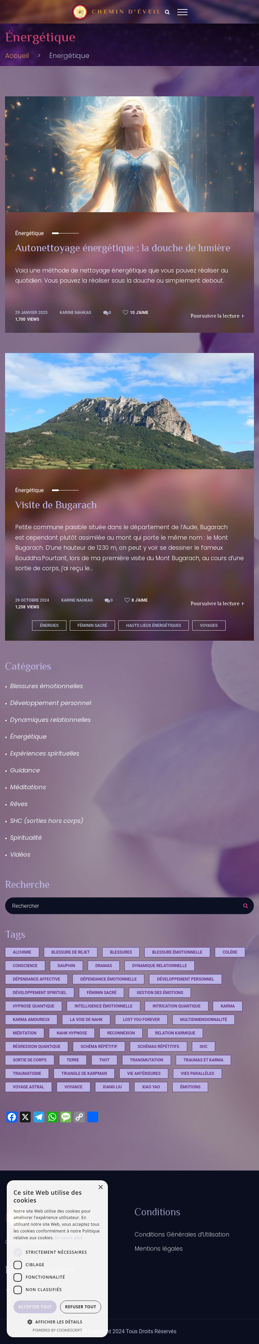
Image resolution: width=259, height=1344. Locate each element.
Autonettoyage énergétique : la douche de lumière (122, 249)
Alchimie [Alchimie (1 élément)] (22, 952)
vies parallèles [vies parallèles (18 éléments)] (197, 1073)
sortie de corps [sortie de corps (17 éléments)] (30, 1060)
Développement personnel (50, 703)
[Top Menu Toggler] (182, 12)
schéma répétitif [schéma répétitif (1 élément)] (99, 1046)
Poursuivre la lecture (217, 316)
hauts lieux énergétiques (153, 625)
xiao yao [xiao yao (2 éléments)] (151, 1087)
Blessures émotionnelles (46, 686)
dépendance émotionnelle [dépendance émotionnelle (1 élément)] (108, 979)
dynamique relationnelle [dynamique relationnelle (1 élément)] (159, 965)
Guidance (25, 770)
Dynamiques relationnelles (50, 719)
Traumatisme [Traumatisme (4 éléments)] (27, 1073)
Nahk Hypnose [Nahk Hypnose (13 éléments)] (72, 1033)
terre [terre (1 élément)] (73, 1060)
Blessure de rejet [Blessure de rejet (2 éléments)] (71, 952)
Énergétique (29, 233)
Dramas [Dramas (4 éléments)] (103, 965)
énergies (49, 625)
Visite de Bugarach (56, 506)
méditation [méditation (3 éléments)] (24, 1033)
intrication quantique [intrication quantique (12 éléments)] (176, 1006)
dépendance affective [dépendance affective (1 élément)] (36, 979)
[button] (57, 1322)
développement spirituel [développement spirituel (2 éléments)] (39, 992)
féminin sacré (92, 625)
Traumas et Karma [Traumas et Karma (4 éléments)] (203, 1060)
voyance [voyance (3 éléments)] (73, 1087)
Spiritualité (26, 837)
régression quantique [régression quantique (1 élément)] (36, 1046)
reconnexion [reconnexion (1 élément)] (121, 1033)
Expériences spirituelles (44, 753)
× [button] (100, 1187)
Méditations (28, 787)
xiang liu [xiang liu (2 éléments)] (112, 1087)
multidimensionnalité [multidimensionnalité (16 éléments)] (203, 1019)
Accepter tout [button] (35, 1307)
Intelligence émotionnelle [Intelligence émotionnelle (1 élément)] (103, 1006)
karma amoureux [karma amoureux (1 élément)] (31, 1019)
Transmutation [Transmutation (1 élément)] (146, 1060)
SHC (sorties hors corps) (46, 821)
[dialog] (57, 1258)
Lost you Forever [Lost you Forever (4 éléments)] (141, 1019)
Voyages (209, 625)
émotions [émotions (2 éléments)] (190, 1087)
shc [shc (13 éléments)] (204, 1046)
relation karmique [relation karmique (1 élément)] (175, 1033)
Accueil (17, 55)
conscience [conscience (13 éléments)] (25, 965)
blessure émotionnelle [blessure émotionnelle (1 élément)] (177, 952)
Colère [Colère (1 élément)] (230, 952)
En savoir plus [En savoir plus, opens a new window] (68, 1238)
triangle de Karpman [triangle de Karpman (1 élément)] (84, 1073)
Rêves (19, 804)
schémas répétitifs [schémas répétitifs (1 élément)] (158, 1046)
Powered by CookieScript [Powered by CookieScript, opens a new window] (57, 1330)
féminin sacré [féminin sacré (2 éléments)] (101, 992)
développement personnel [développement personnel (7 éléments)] (185, 979)
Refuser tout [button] (80, 1307)
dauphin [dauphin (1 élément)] (66, 965)
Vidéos (20, 854)
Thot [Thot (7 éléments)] (104, 1060)
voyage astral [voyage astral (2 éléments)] (28, 1087)
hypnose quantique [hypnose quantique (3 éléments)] (33, 1006)
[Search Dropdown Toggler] (167, 12)
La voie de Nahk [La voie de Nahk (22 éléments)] (86, 1019)
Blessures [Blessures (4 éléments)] (121, 952)
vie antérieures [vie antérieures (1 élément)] (144, 1073)
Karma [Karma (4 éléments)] (228, 1006)
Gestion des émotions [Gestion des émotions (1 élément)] (160, 992)
